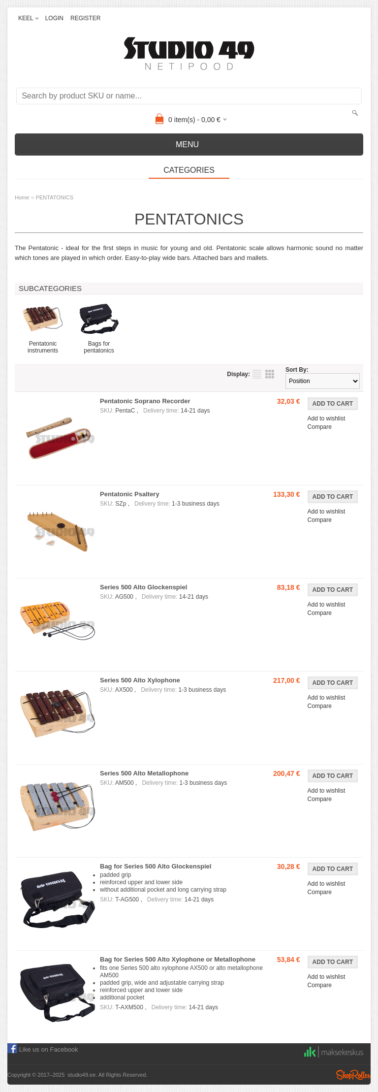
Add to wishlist (327, 418)
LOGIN (54, 18)
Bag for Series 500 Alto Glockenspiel (155, 866)
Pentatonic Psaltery (129, 494)
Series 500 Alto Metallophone (144, 773)
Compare (320, 426)
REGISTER (85, 18)
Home (22, 197)
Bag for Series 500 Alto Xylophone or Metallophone (177, 959)
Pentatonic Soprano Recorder (145, 401)
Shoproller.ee (353, 1075)
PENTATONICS (54, 197)
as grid (269, 374)
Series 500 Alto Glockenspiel (143, 587)
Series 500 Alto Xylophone (140, 680)
